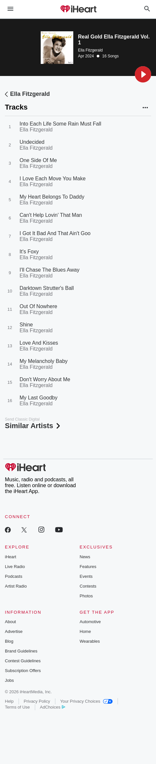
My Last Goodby (39, 397)
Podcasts (13, 576)
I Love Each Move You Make (53, 178)
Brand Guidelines (21, 651)
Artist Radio (16, 586)
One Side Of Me (38, 160)
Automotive (90, 621)
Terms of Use (17, 707)
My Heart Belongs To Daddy (52, 197)
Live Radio (15, 566)
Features (88, 566)
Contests (88, 586)
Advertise (13, 631)
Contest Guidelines (23, 660)
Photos (86, 595)
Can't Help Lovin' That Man (51, 215)
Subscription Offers (23, 670)
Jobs (9, 680)
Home (85, 631)
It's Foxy (29, 251)
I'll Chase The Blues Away (49, 270)
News (85, 556)
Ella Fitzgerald (90, 50)
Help (9, 701)
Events (86, 576)
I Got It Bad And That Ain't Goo (55, 233)
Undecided (32, 142)
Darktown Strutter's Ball (47, 288)
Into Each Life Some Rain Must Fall (60, 124)
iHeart (10, 556)
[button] (143, 74)
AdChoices (52, 707)
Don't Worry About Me (45, 379)
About (10, 621)
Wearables (90, 641)
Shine (26, 324)
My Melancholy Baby (44, 361)
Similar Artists (33, 426)
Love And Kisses (39, 343)
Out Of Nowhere (38, 306)
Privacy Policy (37, 701)
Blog (9, 641)
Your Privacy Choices (86, 701)
